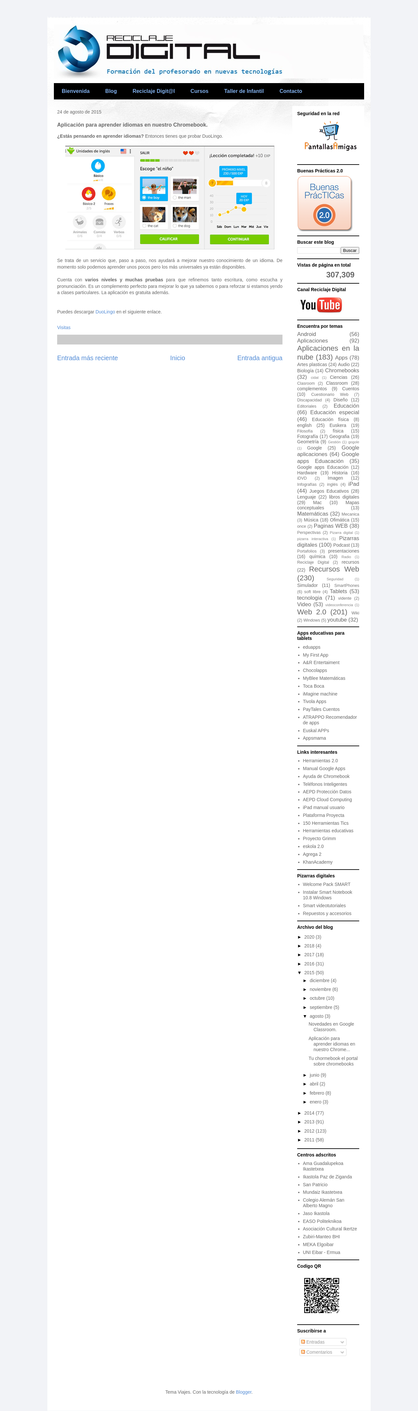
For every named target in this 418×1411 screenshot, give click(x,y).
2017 (310, 954)
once (301, 526)
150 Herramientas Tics (326, 823)
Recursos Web (334, 569)
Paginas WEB (331, 526)
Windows (311, 620)
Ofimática (339, 519)
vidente (345, 598)
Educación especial (334, 412)
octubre (318, 998)
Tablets (338, 591)
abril (314, 1083)
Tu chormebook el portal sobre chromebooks (333, 1061)
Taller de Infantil (244, 91)
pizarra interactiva (312, 539)
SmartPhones (346, 585)
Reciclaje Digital (313, 562)
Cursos (199, 91)
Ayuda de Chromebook (326, 776)
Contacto (291, 91)
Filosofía (305, 431)
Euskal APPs (316, 730)
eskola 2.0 (313, 846)
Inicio (177, 358)
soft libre (312, 592)
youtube (337, 620)
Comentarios (316, 1352)
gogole (353, 442)
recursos (350, 562)
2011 (310, 1139)
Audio (344, 364)
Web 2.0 (311, 612)
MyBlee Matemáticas (324, 678)
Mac (317, 502)
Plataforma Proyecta (324, 815)
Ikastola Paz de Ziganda (327, 1176)
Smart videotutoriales (324, 905)
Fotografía (307, 436)
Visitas (64, 327)
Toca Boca (313, 686)
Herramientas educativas (328, 830)
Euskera (338, 425)
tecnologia (309, 598)
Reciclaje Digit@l (154, 91)
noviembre (321, 989)
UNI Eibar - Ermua (321, 1252)
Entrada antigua (259, 358)
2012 (310, 1131)
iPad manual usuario (324, 807)
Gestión (334, 442)
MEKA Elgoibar (318, 1244)
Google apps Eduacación (328, 457)
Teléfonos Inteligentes (325, 784)
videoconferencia (339, 605)
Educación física (330, 419)
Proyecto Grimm (319, 838)
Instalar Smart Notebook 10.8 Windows (327, 895)
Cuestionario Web (329, 394)
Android (306, 334)
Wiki (355, 613)
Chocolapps (315, 670)
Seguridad (335, 579)
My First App (316, 655)
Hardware (307, 472)
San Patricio (315, 1184)
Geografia (339, 436)
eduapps (312, 647)
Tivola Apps (315, 701)
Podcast (341, 545)
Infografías (307, 484)
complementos (312, 388)
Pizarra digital (341, 533)
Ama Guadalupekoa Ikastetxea (323, 1166)
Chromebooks (342, 370)
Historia (339, 472)
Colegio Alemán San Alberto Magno (324, 1202)
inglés (332, 484)
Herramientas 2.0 (320, 760)
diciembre (320, 980)
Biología (305, 370)
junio (315, 1075)
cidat (315, 377)
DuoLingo (105, 311)
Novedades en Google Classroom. (331, 1026)
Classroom (337, 383)
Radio (346, 557)
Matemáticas (312, 514)
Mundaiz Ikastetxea (323, 1192)
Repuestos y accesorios (327, 913)
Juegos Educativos (329, 491)
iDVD (302, 478)
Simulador (307, 585)
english (304, 425)
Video (304, 604)
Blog (111, 91)
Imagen (335, 478)
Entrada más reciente (87, 358)
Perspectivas (309, 532)
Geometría (308, 441)
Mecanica (350, 514)
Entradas (313, 1342)
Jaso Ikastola (316, 1213)
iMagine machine (320, 694)
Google (314, 447)
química (317, 556)
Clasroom (306, 383)
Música (311, 519)
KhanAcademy (318, 862)
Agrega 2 (312, 854)
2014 (310, 1113)
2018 (310, 945)
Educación (346, 406)
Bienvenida (75, 91)
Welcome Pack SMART (327, 884)
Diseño (340, 399)
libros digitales (344, 497)
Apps (341, 358)
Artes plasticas (312, 364)
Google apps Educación (322, 467)
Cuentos (350, 388)
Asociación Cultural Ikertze (330, 1228)
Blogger (243, 1392)
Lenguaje (306, 497)
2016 (310, 963)
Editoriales (306, 406)
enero (316, 1101)
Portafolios (307, 551)
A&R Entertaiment (321, 662)
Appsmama (314, 738)
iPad (353, 484)
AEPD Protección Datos (327, 791)
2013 (310, 1121)
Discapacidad (309, 400)
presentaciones (343, 551)
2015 (310, 972)
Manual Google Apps (324, 768)
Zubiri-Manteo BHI (321, 1236)
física (338, 430)
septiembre (321, 1007)
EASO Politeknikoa (322, 1221)
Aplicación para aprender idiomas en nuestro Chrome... (332, 1044)
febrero (317, 1093)
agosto (317, 1016)
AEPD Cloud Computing (327, 799)
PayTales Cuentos (321, 709)
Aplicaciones (312, 341)
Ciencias (338, 377)
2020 (310, 937)
